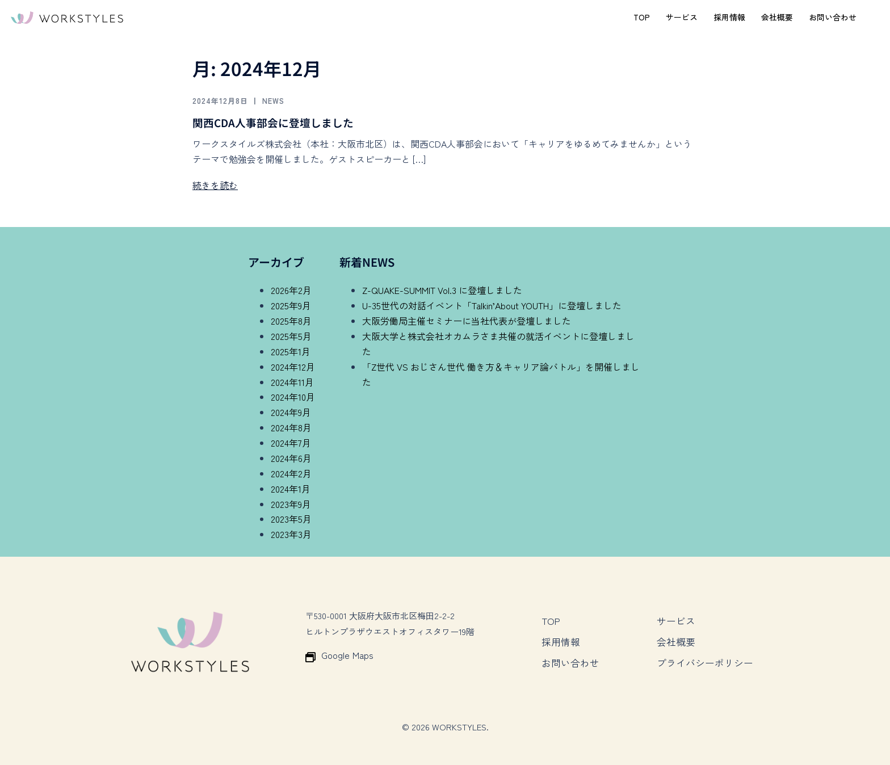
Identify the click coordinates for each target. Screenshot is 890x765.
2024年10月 (293, 396)
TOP (641, 17)
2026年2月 (291, 290)
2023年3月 (291, 534)
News (283, 100)
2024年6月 (291, 458)
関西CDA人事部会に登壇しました (277, 122)
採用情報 (729, 17)
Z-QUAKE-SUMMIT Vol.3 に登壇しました (442, 290)
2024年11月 (292, 382)
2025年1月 (290, 351)
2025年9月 (291, 305)
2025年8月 (291, 320)
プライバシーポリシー (702, 656)
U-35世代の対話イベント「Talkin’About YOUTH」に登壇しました (492, 305)
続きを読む (215, 185)
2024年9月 (291, 412)
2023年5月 (291, 519)
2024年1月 (290, 488)
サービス (682, 17)
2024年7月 (291, 442)
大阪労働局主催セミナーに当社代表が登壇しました (466, 320)
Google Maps (344, 655)
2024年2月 (291, 473)
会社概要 (777, 17)
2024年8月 (291, 427)
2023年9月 (291, 504)
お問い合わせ (833, 17)
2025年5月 (291, 336)
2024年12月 (293, 366)
